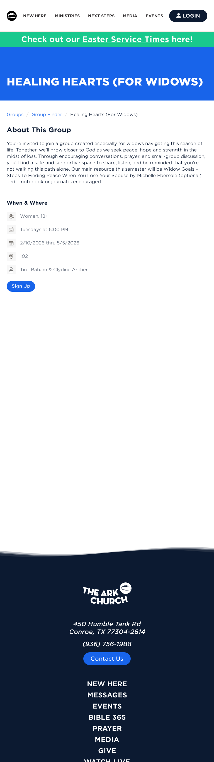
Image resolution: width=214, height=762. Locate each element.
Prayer (107, 728)
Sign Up (21, 286)
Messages (107, 695)
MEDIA (130, 16)
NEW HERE (35, 16)
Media (107, 740)
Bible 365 (107, 717)
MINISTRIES (67, 16)
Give (107, 751)
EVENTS (154, 16)
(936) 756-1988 (107, 644)
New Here (107, 684)
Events (107, 706)
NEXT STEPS (101, 16)
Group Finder (46, 114)
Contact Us (107, 658)
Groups (15, 114)
